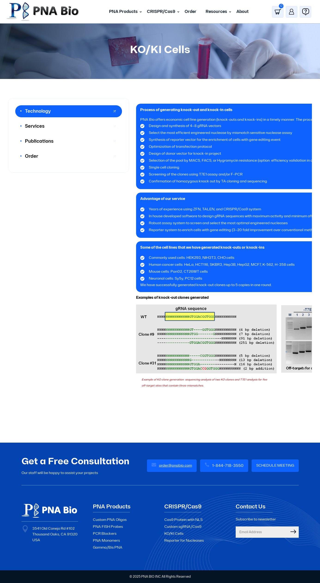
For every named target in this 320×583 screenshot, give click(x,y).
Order (190, 11)
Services (35, 126)
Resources (216, 11)
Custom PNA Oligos (110, 520)
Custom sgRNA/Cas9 (182, 527)
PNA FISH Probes (108, 527)
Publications (39, 141)
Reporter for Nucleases (184, 540)
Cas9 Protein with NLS (183, 520)
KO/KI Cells (173, 534)
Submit (289, 531)
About (242, 11)
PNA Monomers (106, 540)
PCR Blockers (104, 534)
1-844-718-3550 (228, 465)
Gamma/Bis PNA (107, 547)
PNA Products (123, 11)
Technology (38, 111)
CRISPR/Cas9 (161, 11)
